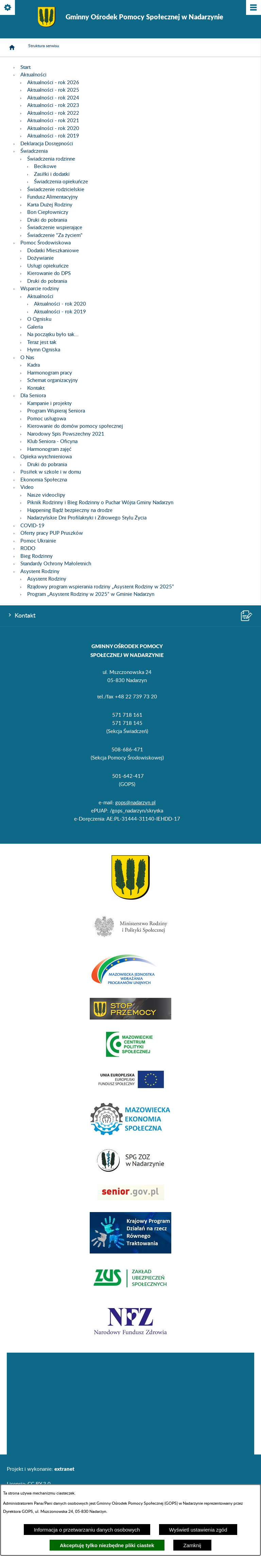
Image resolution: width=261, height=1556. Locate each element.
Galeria (35, 327)
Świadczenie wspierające (54, 227)
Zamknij (193, 1545)
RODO (27, 548)
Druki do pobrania (47, 220)
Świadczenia (34, 151)
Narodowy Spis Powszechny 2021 (65, 434)
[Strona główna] (12, 47)
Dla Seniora (33, 395)
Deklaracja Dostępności (46, 143)
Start (25, 67)
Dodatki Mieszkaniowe (53, 250)
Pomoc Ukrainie (38, 541)
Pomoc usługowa (46, 418)
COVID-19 (32, 525)
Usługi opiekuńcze (48, 266)
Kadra (33, 365)
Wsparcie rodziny (39, 288)
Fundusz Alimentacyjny (52, 197)
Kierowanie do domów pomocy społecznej (75, 426)
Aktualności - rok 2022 (53, 113)
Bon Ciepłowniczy (47, 212)
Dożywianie (40, 258)
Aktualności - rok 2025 (53, 90)
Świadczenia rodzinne (51, 159)
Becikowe (45, 166)
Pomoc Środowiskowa (45, 242)
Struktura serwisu (43, 46)
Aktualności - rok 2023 (53, 105)
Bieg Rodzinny (36, 556)
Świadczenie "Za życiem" (55, 235)
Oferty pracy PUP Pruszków (51, 533)
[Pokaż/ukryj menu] (253, 8)
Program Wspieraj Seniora (56, 411)
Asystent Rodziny (39, 571)
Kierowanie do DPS (49, 273)
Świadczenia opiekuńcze (61, 181)
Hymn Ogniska (43, 349)
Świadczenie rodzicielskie (55, 189)
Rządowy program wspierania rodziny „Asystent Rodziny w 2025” (100, 586)
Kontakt (36, 388)
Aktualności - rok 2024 (53, 97)
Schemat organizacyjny (52, 380)
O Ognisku (39, 319)
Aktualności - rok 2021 (53, 120)
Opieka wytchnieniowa (46, 456)
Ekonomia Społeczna (43, 479)
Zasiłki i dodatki (52, 174)
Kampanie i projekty (49, 403)
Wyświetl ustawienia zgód (198, 1530)
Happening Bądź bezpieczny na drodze (69, 510)
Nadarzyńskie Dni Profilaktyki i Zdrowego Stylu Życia (86, 517)
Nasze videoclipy (46, 495)
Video (27, 487)
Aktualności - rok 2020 (53, 128)
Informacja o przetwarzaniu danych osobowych (87, 1530)
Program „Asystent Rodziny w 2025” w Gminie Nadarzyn (90, 594)
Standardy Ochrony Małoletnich (55, 563)
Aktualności (33, 74)
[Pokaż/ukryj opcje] (8, 8)
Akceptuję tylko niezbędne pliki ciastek (107, 1545)
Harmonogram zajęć (49, 449)
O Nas (27, 357)
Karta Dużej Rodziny (49, 204)
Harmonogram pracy (49, 373)
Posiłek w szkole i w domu (50, 472)
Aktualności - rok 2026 (53, 82)
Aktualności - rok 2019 (53, 136)
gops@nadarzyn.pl (135, 802)
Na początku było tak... (53, 334)
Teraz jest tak (41, 342)
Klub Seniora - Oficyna (52, 441)
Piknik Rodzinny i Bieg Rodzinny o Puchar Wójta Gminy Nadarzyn (100, 502)
